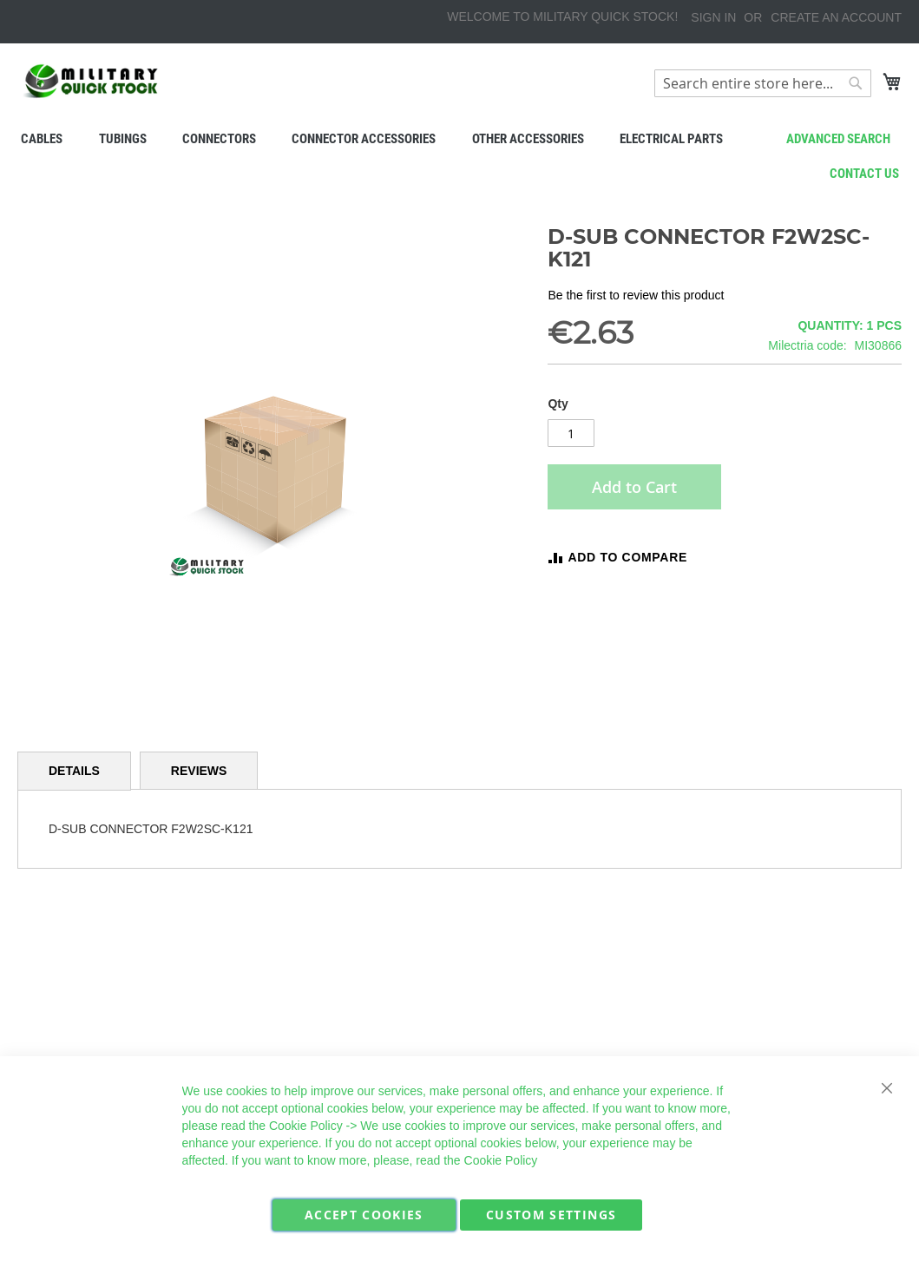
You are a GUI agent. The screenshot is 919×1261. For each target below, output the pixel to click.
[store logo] (91, 81)
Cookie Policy (306, 1126)
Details (74, 771)
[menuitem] (41, 139)
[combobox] (762, 83)
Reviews (199, 771)
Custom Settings (551, 1214)
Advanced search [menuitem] (838, 139)
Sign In (713, 17)
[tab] (74, 771)
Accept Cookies (364, 1214)
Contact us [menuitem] (864, 173)
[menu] (459, 139)
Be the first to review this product (636, 295)
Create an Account (836, 17)
